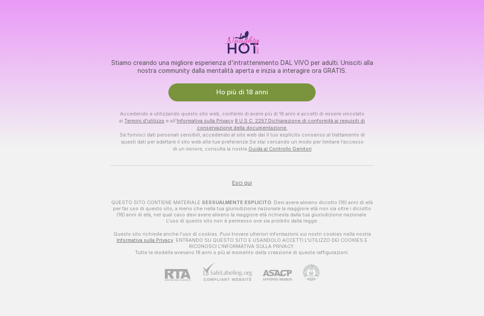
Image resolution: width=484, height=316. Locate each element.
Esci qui (242, 183)
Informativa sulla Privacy (205, 121)
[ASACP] (272, 275)
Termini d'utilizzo (144, 121)
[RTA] (183, 275)
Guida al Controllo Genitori (280, 149)
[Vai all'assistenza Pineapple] (306, 272)
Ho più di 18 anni (242, 92)
